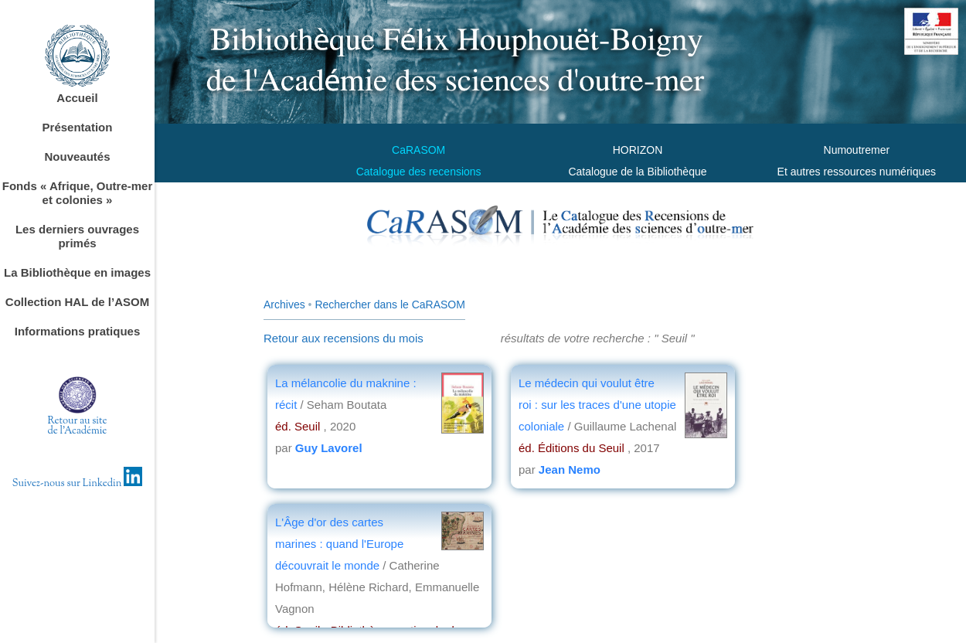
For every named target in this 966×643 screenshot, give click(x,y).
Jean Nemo (569, 469)
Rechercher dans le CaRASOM (390, 304)
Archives (284, 304)
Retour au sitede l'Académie (77, 426)
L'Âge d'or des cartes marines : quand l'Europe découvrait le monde (339, 543)
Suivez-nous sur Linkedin (77, 484)
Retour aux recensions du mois (343, 338)
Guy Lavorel (328, 447)
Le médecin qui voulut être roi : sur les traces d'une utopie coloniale (597, 404)
